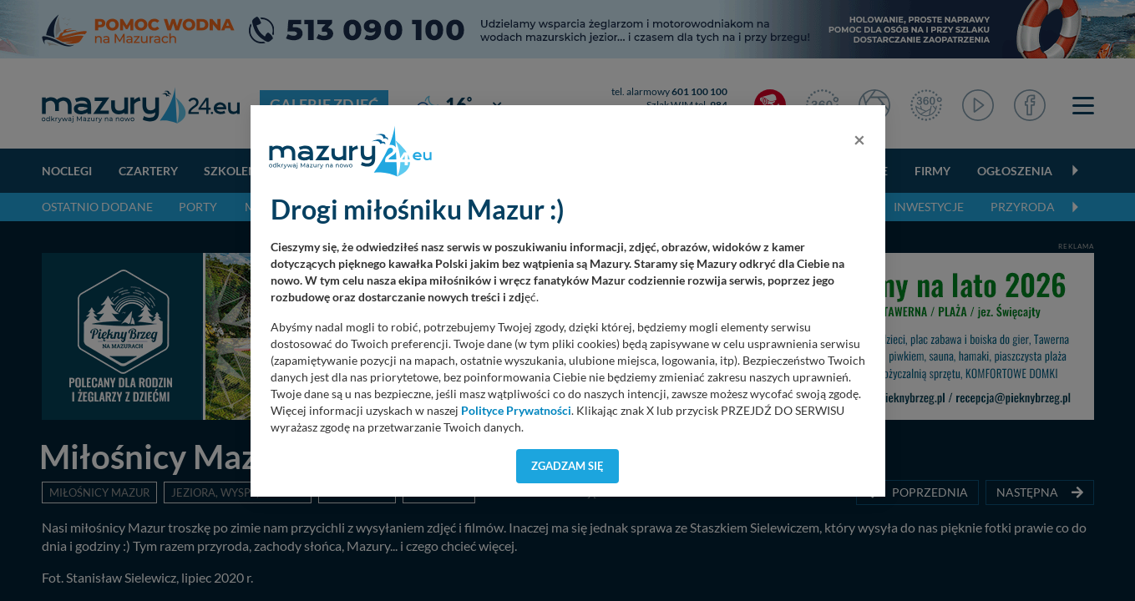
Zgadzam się (567, 465)
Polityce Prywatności (516, 410)
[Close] (859, 139)
